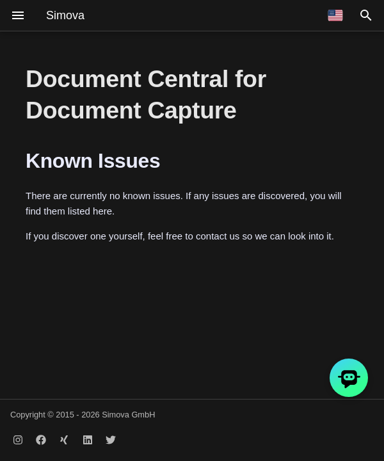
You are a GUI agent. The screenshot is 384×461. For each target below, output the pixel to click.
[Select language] (335, 15)
